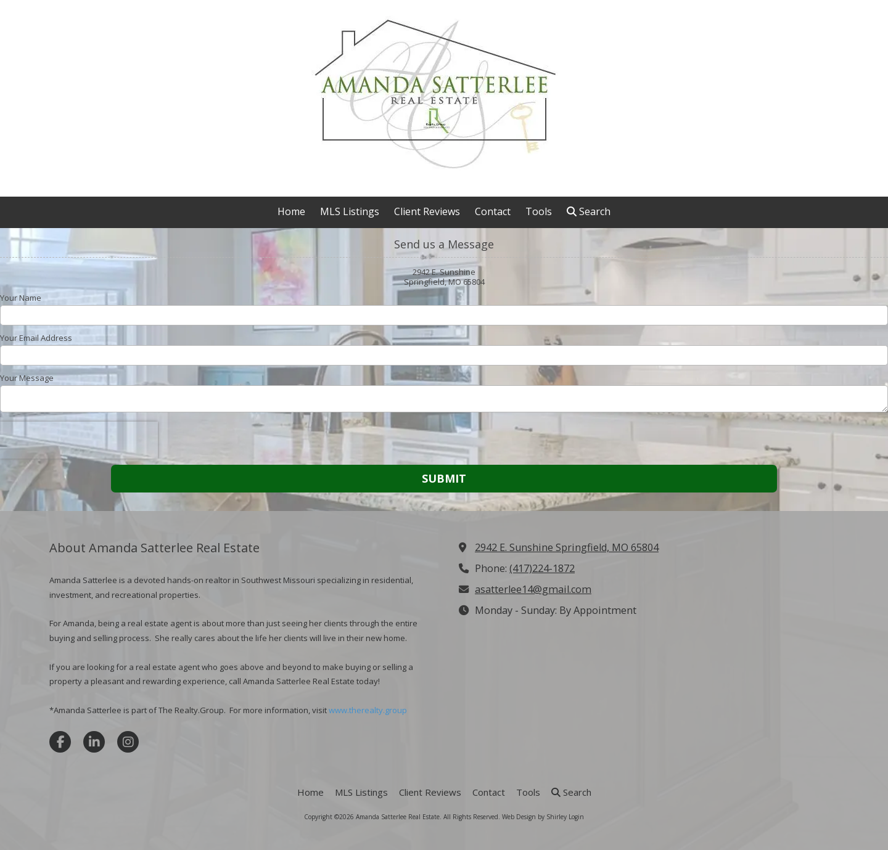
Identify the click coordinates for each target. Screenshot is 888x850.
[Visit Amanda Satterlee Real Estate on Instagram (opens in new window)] (128, 742)
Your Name (20, 298)
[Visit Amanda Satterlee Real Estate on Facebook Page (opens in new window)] (60, 742)
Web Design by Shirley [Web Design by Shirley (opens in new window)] (534, 816)
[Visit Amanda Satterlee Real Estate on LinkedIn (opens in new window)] (94, 742)
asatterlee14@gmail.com (533, 589)
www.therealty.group (368, 710)
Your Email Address (36, 338)
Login (576, 816)
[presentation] (79, 440)
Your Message (27, 378)
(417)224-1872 (542, 568)
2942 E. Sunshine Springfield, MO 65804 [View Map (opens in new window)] (567, 547)
